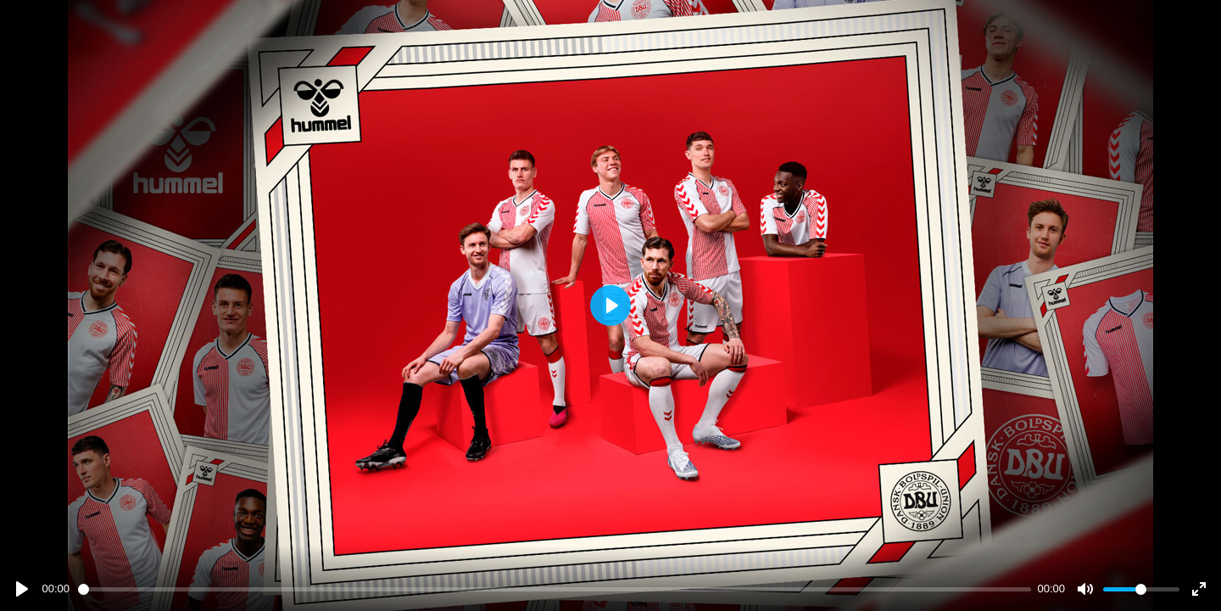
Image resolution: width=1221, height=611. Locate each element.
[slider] (554, 589)
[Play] (22, 589)
